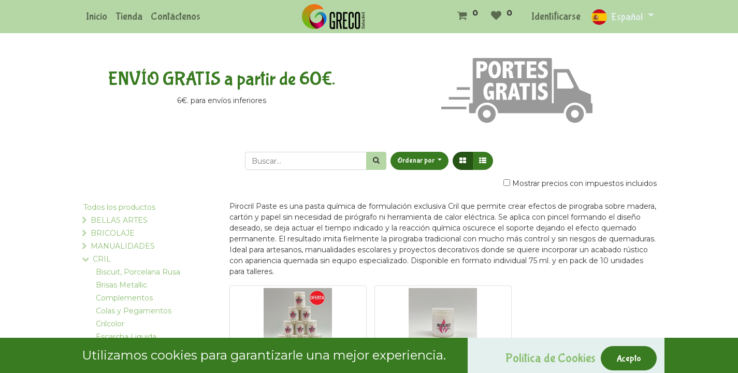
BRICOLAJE (113, 233)
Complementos (124, 298)
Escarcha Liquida (126, 336)
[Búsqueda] (376, 161)
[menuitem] (96, 16)
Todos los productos (119, 207)
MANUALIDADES (123, 246)
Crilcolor (110, 323)
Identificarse (556, 16)
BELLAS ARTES (119, 220)
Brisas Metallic (121, 285)
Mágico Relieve (124, 362)
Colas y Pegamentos (133, 310)
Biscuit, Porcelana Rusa (138, 272)
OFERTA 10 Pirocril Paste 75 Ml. (298, 368)
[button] (419, 161)
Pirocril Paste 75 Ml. (443, 368)
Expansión (114, 349)
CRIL (102, 259)
